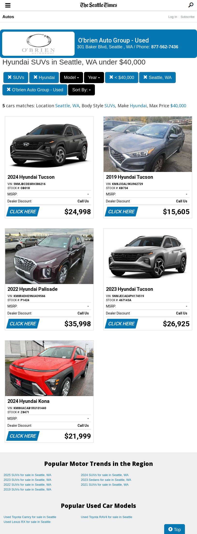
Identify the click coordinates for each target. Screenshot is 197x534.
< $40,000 (121, 77)
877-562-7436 (164, 46)
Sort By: (81, 89)
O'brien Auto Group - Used (35, 89)
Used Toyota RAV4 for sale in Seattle (106, 517)
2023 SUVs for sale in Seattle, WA (27, 480)
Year (94, 77)
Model (71, 77)
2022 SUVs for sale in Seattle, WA (27, 484)
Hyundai (44, 77)
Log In (172, 17)
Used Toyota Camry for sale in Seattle (30, 517)
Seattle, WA (157, 77)
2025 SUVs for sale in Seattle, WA (27, 475)
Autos (8, 16)
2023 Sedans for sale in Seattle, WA (106, 480)
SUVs (15, 77)
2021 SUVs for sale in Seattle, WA (105, 484)
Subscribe (188, 17)
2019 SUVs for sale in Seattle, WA (27, 489)
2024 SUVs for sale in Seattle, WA (105, 475)
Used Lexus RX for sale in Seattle (27, 522)
